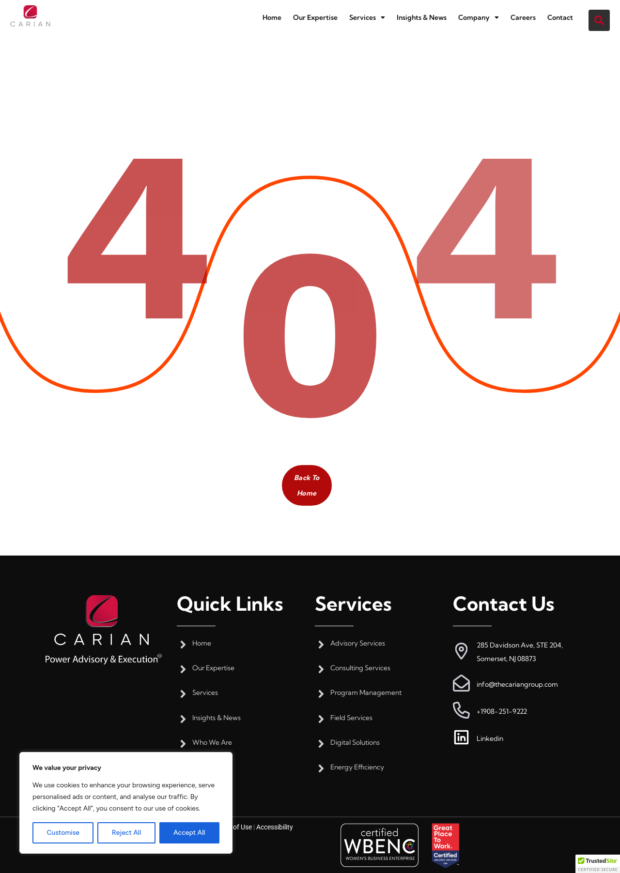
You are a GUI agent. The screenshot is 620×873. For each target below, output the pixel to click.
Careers (523, 17)
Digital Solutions (355, 742)
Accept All (189, 832)
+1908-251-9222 (502, 711)
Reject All (126, 832)
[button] (367, 17)
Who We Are (212, 742)
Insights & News (422, 17)
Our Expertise (315, 17)
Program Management (366, 692)
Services (367, 17)
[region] (125, 803)
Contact (560, 17)
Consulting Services (360, 668)
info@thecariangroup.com (517, 684)
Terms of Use (232, 827)
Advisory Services (357, 643)
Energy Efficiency (357, 767)
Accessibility (274, 827)
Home (272, 17)
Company (478, 17)
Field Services (351, 718)
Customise (62, 832)
